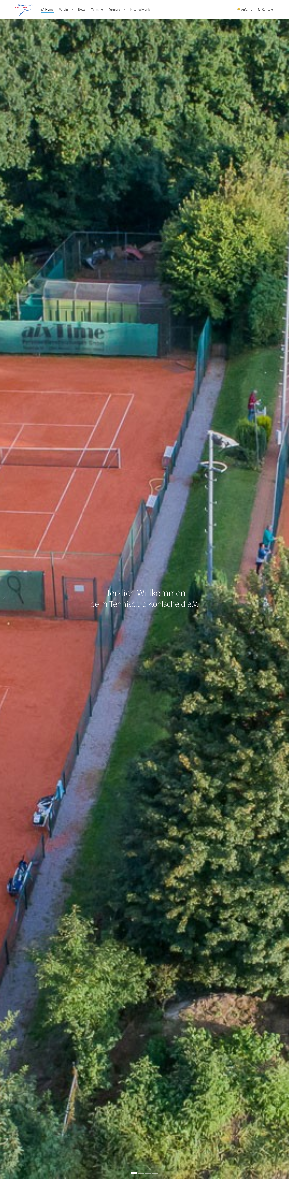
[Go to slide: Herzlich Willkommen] (134, 1176)
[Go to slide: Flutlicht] (155, 1176)
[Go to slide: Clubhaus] (141, 1176)
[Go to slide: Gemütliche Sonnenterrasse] (148, 1176)
